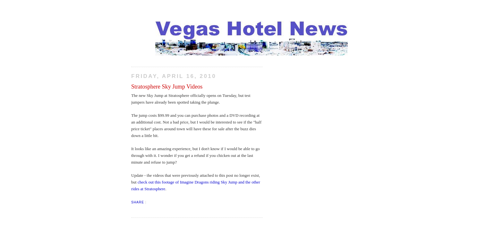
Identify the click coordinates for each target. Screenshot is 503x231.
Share (137, 202)
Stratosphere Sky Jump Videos (166, 86)
